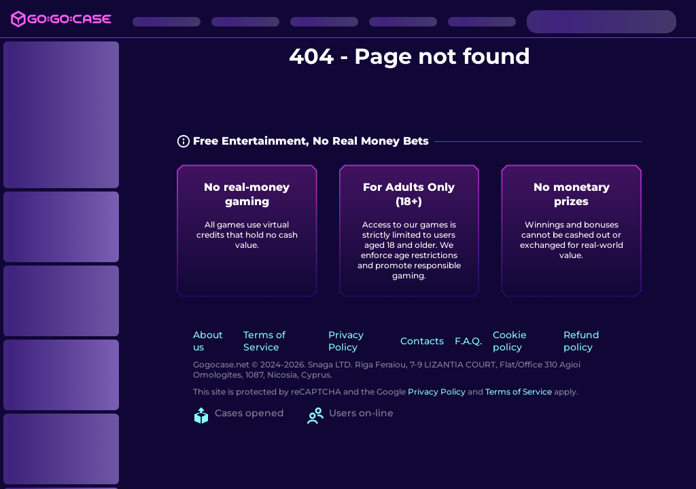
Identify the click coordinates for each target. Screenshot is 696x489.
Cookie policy (510, 341)
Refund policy (581, 341)
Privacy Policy (346, 341)
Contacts (422, 341)
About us (208, 341)
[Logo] (61, 19)
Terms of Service (264, 341)
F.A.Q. (468, 341)
